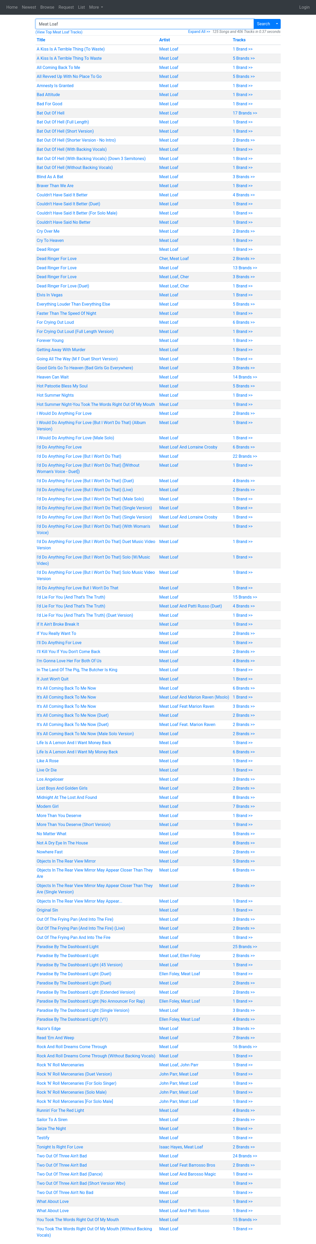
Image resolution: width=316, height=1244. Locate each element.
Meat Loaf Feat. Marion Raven (187, 724)
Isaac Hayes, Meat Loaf (181, 1147)
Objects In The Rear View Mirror (66, 861)
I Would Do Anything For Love (64, 413)
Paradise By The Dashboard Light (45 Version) (80, 964)
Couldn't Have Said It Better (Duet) (68, 203)
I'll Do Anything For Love (59, 642)
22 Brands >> (245, 456)
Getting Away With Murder (61, 349)
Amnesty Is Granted (55, 85)
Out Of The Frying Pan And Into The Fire (73, 937)
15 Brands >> (245, 597)
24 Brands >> (245, 1155)
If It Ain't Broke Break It (58, 624)
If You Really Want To (56, 633)
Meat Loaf (168, 49)
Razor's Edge (49, 1028)
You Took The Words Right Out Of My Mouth (78, 1219)
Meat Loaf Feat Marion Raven (186, 706)
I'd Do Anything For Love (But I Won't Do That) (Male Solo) (90, 498)
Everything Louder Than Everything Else (73, 304)
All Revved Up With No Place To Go (69, 76)
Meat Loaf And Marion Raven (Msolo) (194, 697)
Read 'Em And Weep (55, 1037)
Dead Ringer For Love (56, 258)
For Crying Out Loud (55, 322)
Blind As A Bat (50, 176)
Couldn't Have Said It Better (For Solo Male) (77, 213)
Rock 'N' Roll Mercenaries (60, 1064)
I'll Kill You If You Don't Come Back (68, 651)
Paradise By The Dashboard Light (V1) (72, 1019)
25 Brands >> (245, 946)
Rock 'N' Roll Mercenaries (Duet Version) (74, 1074)
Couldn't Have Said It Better (62, 194)
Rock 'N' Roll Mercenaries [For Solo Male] (75, 1101)
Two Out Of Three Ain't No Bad (65, 1192)
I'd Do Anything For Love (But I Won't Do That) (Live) (85, 489)
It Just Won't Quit (53, 678)
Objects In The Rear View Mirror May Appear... (79, 901)
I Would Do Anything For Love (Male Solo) (75, 437)
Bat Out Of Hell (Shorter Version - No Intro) (76, 140)
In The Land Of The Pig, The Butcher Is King (77, 669)
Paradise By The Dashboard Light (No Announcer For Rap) (91, 1001)
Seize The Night (51, 1128)
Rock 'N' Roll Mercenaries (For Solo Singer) (76, 1083)
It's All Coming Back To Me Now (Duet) (73, 715)
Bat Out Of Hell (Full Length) (63, 122)
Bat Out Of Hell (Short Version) (65, 131)
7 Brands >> (244, 806)
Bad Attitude (48, 94)
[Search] (145, 24)
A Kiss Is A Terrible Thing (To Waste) (71, 49)
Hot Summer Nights (55, 395)
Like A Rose (48, 760)
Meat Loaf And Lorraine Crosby (188, 447)
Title (41, 39)
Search (263, 23)
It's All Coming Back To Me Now (66, 688)
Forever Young (50, 340)
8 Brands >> (244, 797)
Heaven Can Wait (53, 377)
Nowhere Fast (49, 851)
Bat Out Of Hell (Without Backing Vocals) (75, 167)
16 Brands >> (245, 1046)
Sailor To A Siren (52, 1119)
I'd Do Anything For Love (59, 447)
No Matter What (51, 833)
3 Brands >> (244, 176)
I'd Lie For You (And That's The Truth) (71, 597)
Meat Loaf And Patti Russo (184, 1210)
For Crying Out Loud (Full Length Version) (75, 331)
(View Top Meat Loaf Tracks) (59, 32)
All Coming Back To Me (58, 67)
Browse (47, 7)
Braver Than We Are (55, 185)
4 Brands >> (244, 194)
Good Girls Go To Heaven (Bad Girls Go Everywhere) (85, 367)
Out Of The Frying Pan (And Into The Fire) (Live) (81, 928)
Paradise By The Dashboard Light (68, 946)
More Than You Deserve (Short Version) (73, 824)
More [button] (94, 7)
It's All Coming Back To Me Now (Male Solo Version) (85, 733)
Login (304, 7)
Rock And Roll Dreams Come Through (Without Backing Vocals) (96, 1055)
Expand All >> (199, 31)
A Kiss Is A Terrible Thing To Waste (69, 58)
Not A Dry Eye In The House (62, 842)
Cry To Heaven (50, 240)
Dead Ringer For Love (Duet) (63, 285)
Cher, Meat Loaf (174, 258)
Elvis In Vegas (49, 294)
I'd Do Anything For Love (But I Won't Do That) (79, 456)
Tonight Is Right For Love (60, 1147)
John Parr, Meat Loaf (178, 1074)
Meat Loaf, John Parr (178, 1064)
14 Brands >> (245, 377)
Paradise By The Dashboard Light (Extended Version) (86, 992)
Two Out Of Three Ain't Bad (62, 1155)
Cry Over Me (48, 231)
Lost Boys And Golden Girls (62, 788)
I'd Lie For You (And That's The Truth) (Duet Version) (85, 615)
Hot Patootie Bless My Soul (62, 386)
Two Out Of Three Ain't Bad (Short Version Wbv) (81, 1183)
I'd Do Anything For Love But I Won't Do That (77, 587)
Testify (43, 1137)
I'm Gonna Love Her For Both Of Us (69, 660)
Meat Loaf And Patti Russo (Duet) (190, 606)
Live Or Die (47, 770)
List (81, 7)
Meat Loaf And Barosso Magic (187, 1174)
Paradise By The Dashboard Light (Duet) (74, 973)
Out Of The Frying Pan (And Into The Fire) (75, 919)
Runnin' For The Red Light (60, 1110)
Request (66, 7)
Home (12, 7)
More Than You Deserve (59, 815)
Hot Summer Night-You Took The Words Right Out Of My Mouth (96, 404)
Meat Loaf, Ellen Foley (179, 955)
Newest (29, 7)
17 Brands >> (245, 113)
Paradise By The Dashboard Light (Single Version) (83, 1010)
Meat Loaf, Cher (174, 276)
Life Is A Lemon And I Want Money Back (74, 742)
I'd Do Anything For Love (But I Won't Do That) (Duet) (85, 480)
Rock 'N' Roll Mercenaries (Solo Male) (71, 1092)
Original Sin (47, 910)
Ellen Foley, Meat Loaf (179, 973)
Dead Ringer (48, 249)
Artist (164, 39)
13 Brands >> (245, 267)
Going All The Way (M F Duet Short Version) (77, 358)
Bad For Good (49, 103)
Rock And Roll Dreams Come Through (72, 1046)
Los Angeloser (50, 779)
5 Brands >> (244, 58)
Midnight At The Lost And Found (67, 797)
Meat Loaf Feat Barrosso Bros (187, 1165)
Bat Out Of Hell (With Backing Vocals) (71, 149)
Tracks (239, 39)
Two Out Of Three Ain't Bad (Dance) (70, 1174)
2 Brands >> (244, 140)
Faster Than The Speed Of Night (66, 313)
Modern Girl (48, 806)
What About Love (53, 1201)
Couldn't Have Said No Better (63, 222)
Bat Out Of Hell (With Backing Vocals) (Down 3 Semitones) (91, 158)
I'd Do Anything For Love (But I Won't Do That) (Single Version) (94, 507)
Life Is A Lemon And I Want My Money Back (77, 751)
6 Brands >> (244, 322)
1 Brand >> (242, 49)
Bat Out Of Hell (50, 113)
